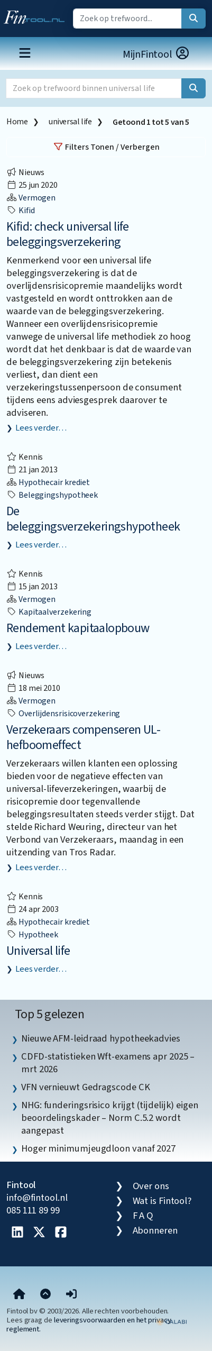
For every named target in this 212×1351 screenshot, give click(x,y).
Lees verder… (41, 428)
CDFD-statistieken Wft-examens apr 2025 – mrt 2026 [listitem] (108, 1062)
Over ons (151, 1186)
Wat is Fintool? (162, 1201)
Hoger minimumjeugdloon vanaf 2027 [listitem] (98, 1148)
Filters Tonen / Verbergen (106, 147)
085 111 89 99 (33, 1210)
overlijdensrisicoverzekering (63, 713)
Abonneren (155, 1230)
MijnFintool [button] (156, 54)
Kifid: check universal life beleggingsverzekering (67, 234)
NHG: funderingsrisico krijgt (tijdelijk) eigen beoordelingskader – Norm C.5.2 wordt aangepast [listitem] (109, 1117)
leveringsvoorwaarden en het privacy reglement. (88, 1325)
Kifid (20, 210)
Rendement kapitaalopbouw (78, 628)
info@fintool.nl (37, 1197)
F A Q (143, 1215)
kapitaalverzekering (48, 612)
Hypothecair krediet (48, 482)
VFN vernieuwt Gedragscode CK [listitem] (85, 1087)
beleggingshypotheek (52, 495)
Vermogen (31, 198)
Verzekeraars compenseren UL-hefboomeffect (83, 737)
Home (16, 121)
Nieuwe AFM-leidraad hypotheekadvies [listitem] (100, 1038)
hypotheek (32, 935)
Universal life (38, 951)
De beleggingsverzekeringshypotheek (93, 519)
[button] (71, 1295)
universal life (70, 121)
